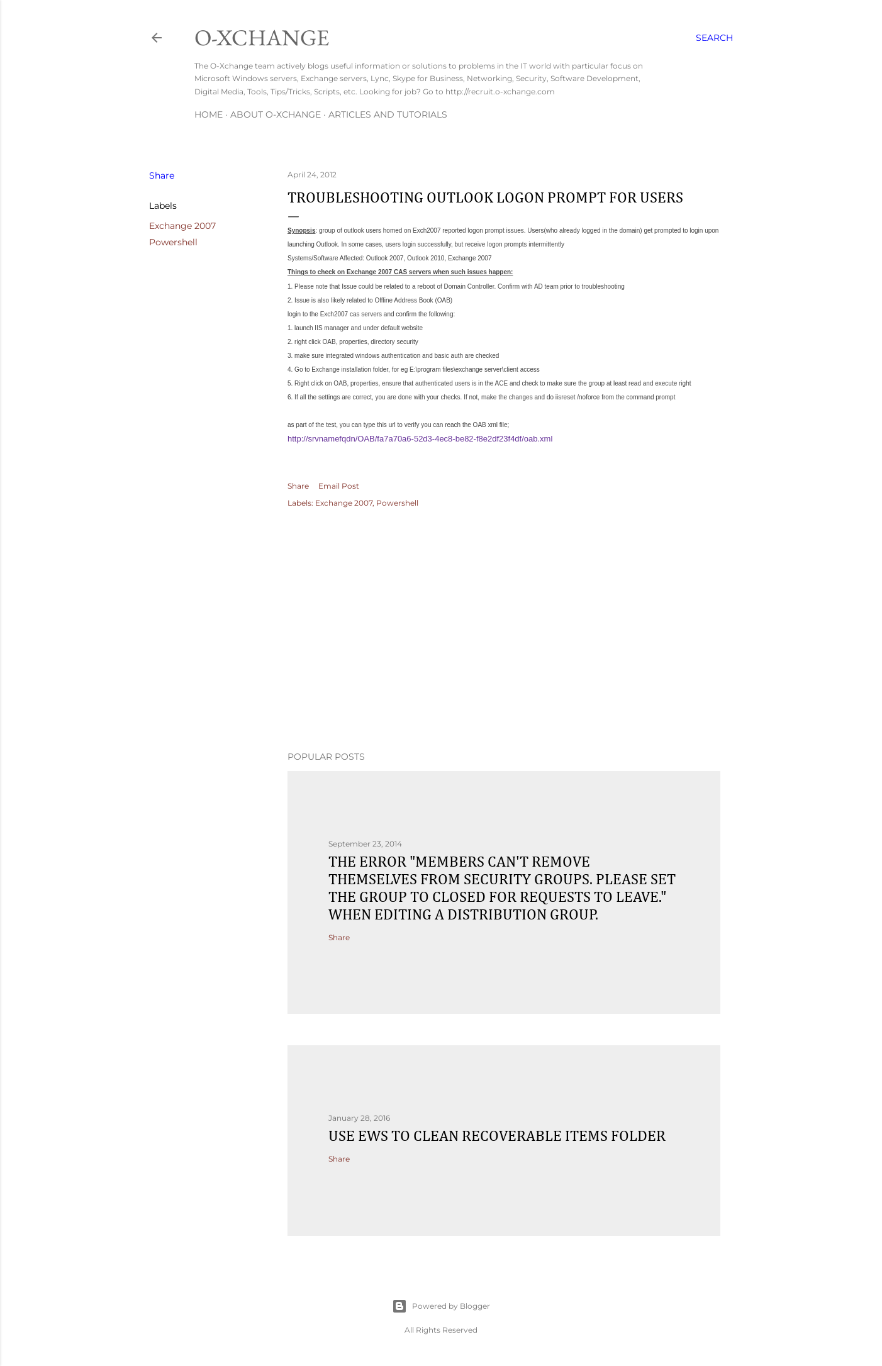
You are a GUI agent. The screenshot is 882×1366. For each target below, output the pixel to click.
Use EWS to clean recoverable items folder (497, 1136)
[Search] (714, 38)
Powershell (173, 242)
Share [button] (161, 175)
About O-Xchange (275, 114)
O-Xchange (261, 37)
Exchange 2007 (182, 225)
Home (208, 114)
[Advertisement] (503, 631)
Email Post (338, 486)
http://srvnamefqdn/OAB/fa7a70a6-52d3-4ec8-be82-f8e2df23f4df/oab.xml (419, 438)
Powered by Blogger (441, 1306)
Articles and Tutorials (387, 114)
